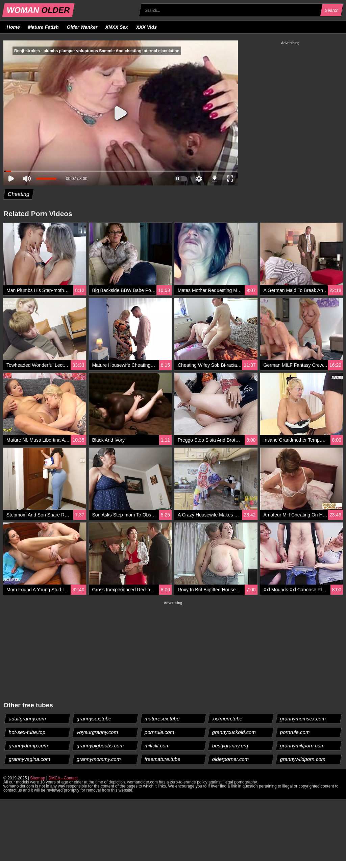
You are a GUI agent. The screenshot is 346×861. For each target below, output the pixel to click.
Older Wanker (82, 27)
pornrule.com (159, 732)
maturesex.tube (162, 718)
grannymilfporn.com (302, 745)
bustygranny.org (230, 745)
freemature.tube (162, 759)
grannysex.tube (94, 718)
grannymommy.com (98, 759)
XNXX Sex (117, 27)
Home (13, 27)
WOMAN (38, 9)
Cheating (18, 194)
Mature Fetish (43, 27)
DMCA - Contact (63, 778)
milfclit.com (157, 745)
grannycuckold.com (234, 732)
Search (331, 10)
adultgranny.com (27, 718)
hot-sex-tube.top (27, 732)
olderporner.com (230, 759)
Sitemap (37, 778)
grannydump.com (28, 745)
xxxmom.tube (227, 718)
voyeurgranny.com (97, 732)
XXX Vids (146, 27)
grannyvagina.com (29, 759)
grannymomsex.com (303, 718)
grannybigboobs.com (100, 745)
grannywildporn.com (303, 759)
